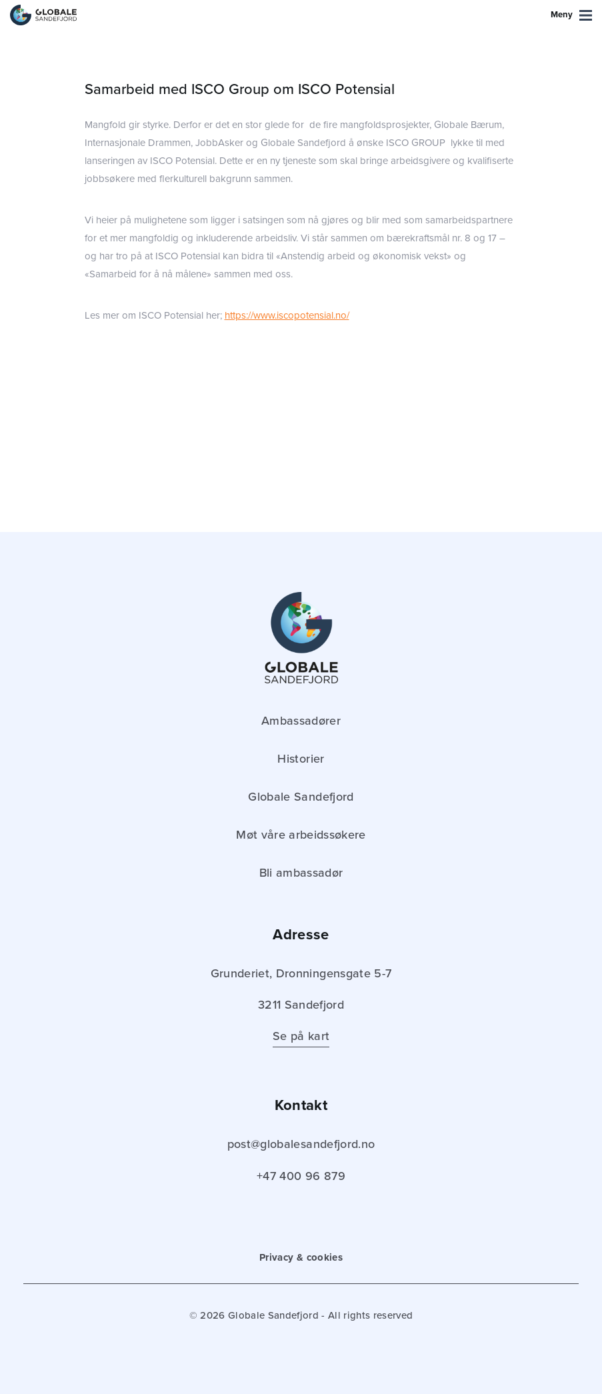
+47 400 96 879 (301, 1176)
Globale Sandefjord (300, 796)
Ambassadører (301, 720)
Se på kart (301, 1036)
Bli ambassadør (301, 872)
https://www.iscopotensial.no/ (287, 315)
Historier (300, 758)
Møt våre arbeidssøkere (300, 834)
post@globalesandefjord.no (301, 1144)
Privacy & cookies (301, 1257)
